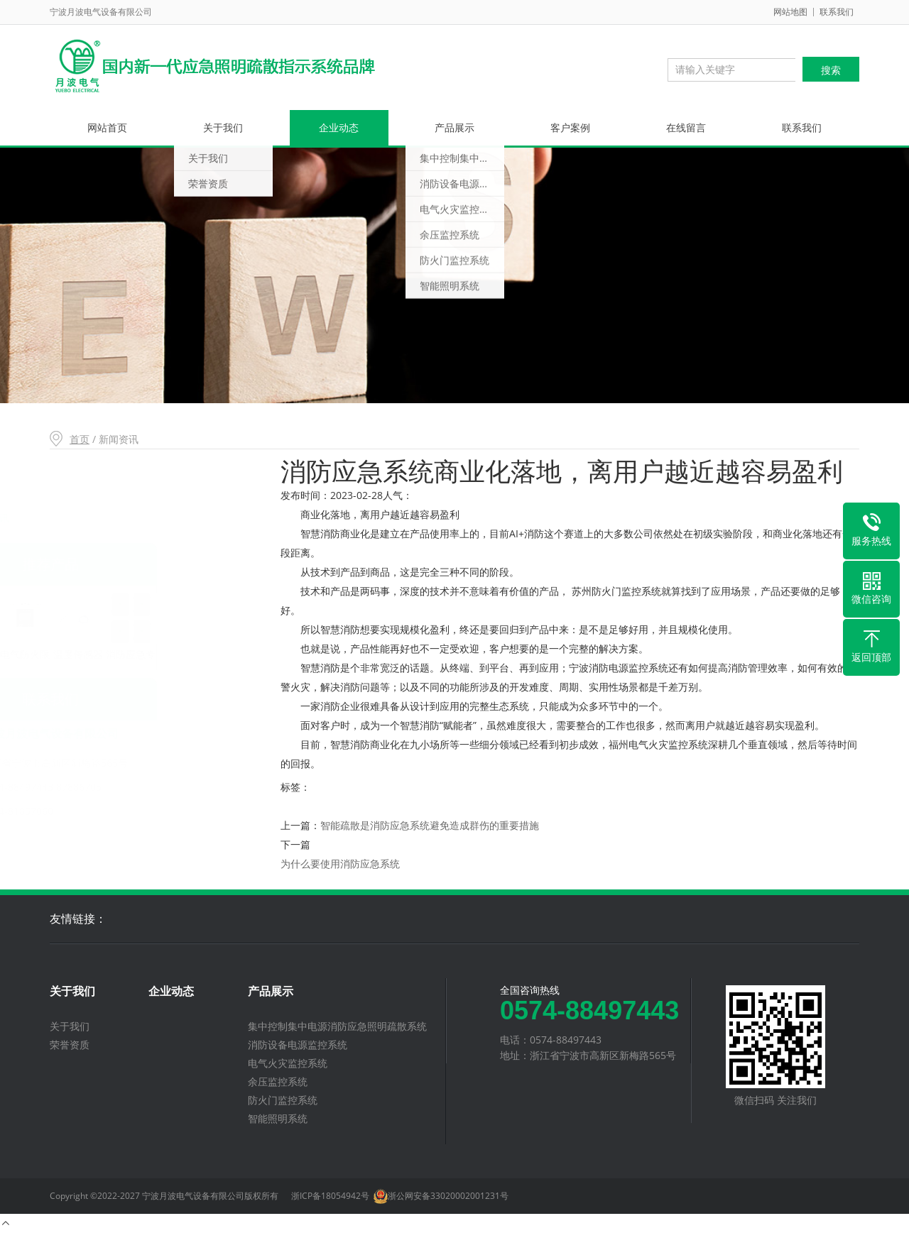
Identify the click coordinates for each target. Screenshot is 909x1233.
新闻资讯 (83, 518)
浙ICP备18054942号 (330, 1196)
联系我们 (837, 12)
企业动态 (339, 127)
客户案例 (570, 127)
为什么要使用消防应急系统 (340, 863)
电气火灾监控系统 (287, 1063)
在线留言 (686, 127)
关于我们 (223, 127)
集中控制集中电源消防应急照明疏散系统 (337, 1026)
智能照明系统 (277, 1118)
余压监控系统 (277, 1081)
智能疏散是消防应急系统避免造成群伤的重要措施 (429, 825)
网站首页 (107, 127)
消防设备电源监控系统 (297, 1044)
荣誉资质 (69, 1044)
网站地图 (790, 12)
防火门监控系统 (282, 1100)
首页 (79, 439)
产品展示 (454, 127)
